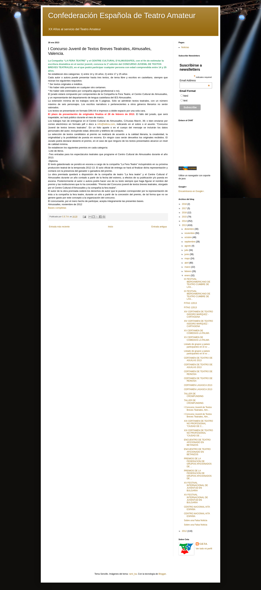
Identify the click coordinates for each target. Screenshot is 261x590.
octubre (188, 237)
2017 (184, 208)
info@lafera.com (106, 124)
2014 (184, 221)
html (185, 95)
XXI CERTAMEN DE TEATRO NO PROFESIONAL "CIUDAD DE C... (198, 423)
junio (187, 254)
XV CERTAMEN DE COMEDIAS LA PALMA (196, 331)
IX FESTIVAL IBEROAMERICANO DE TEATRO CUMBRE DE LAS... (197, 283)
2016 (184, 212)
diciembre (189, 229)
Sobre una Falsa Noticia (195, 520)
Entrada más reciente (59, 226)
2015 (184, 216)
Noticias (185, 47)
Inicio (110, 226)
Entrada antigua (159, 226)
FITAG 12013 (190, 303)
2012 (184, 531)
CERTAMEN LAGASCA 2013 (198, 385)
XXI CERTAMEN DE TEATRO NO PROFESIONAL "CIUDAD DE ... (198, 433)
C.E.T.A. (203, 544)
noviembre (190, 233)
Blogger (162, 574)
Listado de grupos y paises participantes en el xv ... (197, 345)
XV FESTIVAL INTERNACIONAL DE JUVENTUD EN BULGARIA (196, 487)
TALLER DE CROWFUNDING (194, 394)
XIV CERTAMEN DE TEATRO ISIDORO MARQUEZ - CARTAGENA (198, 314)
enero (188, 275)
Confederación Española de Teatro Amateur (122, 15)
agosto (188, 246)
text (185, 100)
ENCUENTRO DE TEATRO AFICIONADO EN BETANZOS (197, 442)
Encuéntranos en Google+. (191, 191)
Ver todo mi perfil (204, 548)
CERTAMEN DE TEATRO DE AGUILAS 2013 (198, 359)
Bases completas (57, 207)
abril (187, 263)
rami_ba (133, 574)
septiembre (190, 241)
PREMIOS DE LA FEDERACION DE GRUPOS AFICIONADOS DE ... (198, 462)
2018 (184, 204)
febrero (188, 271)
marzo (188, 267)
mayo (187, 258)
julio (187, 250)
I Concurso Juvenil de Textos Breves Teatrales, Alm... (198, 408)
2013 (184, 225)
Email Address (195, 80)
